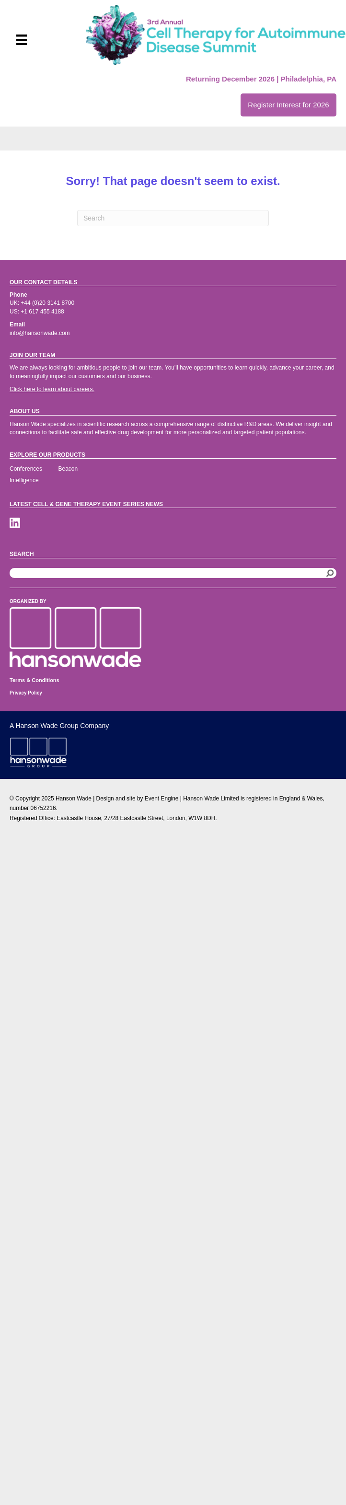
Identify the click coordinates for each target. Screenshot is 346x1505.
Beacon (68, 468)
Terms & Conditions (34, 680)
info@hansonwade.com (40, 333)
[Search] (173, 218)
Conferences (26, 468)
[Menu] (22, 40)
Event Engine (162, 798)
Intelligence (24, 480)
